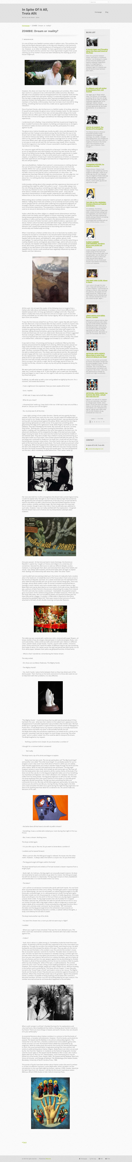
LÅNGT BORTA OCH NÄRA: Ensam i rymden (95, 316)
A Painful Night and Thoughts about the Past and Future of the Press (97, 51)
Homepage (98, 12)
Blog (106, 12)
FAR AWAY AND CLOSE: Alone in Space (96, 281)
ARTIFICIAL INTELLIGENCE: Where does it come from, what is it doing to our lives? (96, 355)
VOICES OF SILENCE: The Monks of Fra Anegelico (94, 128)
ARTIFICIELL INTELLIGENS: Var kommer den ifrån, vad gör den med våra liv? (97, 395)
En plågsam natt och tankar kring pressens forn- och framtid (96, 90)
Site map (93, 1159)
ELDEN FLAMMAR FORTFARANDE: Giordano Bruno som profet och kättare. (95, 244)
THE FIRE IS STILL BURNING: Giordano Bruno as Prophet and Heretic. (96, 204)
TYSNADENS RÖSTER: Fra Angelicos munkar (95, 165)
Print (108, 1159)
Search (108, 2)
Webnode (48, 1159)
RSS (102, 1159)
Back (24, 1142)
